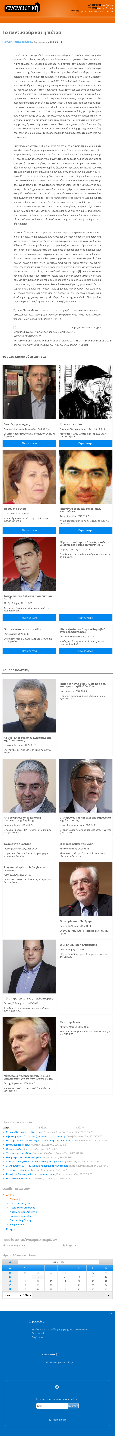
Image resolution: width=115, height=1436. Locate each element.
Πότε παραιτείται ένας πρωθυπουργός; (28, 998)
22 (10, 1289)
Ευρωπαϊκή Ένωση (20, 1220)
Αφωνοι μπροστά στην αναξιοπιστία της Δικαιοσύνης (27, 739)
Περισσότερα (29, 443)
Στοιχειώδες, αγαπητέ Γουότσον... (49, 1132)
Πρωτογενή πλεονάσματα (38, 1178)
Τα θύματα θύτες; (15, 508)
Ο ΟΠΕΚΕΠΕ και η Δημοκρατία (78, 944)
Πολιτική (15, 1199)
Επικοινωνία (38, 1333)
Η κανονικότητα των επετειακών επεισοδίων (80, 510)
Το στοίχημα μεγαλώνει (44, 1153)
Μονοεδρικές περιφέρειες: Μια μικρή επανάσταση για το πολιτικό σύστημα (28, 1077)
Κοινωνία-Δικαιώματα (22, 1216)
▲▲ (110, 1313)
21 (10, 1285)
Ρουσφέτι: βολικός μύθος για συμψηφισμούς (49, 1174)
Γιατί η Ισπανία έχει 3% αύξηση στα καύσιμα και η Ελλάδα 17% (83, 685)
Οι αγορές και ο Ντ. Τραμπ (76, 921)
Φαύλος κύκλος (32, 1149)
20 (10, 1281)
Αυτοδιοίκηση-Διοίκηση (23, 1211)
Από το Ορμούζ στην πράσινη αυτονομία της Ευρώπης (22, 819)
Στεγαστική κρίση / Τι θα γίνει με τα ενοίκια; (26, 869)
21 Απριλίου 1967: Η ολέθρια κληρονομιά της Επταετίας (85, 819)
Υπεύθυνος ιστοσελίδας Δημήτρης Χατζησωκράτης (60, 1329)
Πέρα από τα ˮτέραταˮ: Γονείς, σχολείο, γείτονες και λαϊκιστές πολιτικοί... (84, 543)
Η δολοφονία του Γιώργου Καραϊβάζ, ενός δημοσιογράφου (83, 630)
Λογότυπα (37, 1337)
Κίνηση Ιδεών (17, 1224)
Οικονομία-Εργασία (20, 1203)
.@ (59, 1362)
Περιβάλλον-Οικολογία (22, 1207)
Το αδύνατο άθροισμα (17, 843)
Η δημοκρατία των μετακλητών (39, 1157)
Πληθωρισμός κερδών (36, 1144)
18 (10, 1273)
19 (10, 1277)
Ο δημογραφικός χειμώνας (76, 843)
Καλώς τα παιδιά (71, 424)
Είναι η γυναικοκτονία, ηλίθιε (22, 629)
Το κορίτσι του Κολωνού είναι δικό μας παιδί (28, 597)
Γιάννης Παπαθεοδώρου (17, 41)
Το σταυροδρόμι (70, 1022)
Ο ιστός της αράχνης (17, 424)
